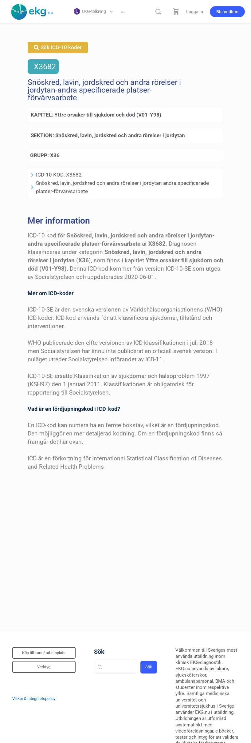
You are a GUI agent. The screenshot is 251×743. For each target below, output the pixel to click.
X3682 (45, 66)
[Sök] (158, 11)
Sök (99, 651)
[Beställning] (176, 11)
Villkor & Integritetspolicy (33, 698)
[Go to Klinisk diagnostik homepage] (32, 11)
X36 (55, 155)
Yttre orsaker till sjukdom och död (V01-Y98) (107, 115)
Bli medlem (227, 11)
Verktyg (43, 667)
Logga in (194, 11)
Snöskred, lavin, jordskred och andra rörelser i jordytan (120, 135)
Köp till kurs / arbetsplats (43, 652)
